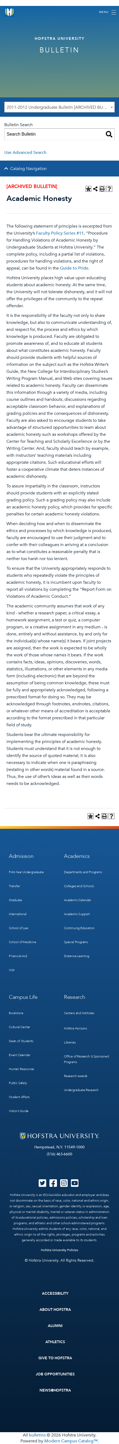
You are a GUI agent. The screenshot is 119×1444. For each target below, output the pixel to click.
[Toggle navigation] (107, 12)
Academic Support (77, 914)
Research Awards (75, 1076)
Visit (12, 970)
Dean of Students (21, 1041)
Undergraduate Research (81, 1090)
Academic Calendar (77, 900)
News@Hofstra (55, 1390)
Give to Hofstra (55, 1358)
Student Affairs (19, 1097)
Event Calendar (19, 1055)
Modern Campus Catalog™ (71, 1441)
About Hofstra (55, 1309)
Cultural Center (19, 1027)
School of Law (18, 928)
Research (74, 997)
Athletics (55, 1341)
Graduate (15, 900)
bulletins (37, 1435)
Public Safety (18, 1083)
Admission (21, 856)
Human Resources (21, 1069)
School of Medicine (22, 942)
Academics (76, 856)
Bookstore (16, 1013)
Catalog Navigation (28, 169)
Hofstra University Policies (59, 1250)
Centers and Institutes (79, 1013)
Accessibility (55, 1293)
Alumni (55, 1325)
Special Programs (76, 942)
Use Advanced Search (25, 152)
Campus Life (23, 997)
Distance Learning (76, 956)
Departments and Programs (83, 872)
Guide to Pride (74, 268)
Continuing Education (79, 928)
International (18, 914)
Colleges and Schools (79, 886)
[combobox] (59, 107)
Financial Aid (18, 956)
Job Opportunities (55, 1374)
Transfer (14, 886)
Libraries (69, 1042)
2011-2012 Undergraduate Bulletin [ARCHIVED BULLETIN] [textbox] (60, 107)
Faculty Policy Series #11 (60, 233)
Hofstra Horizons (75, 1028)
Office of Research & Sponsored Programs (86, 1059)
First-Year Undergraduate (26, 872)
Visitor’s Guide (18, 1111)
